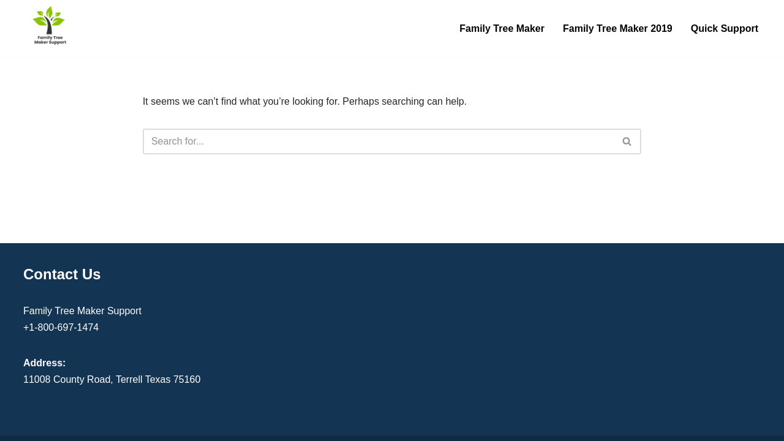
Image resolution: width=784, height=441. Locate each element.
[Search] (378, 141)
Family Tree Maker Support (82, 311)
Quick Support (724, 28)
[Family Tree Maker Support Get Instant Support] (50, 25)
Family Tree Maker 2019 (618, 28)
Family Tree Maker (502, 28)
